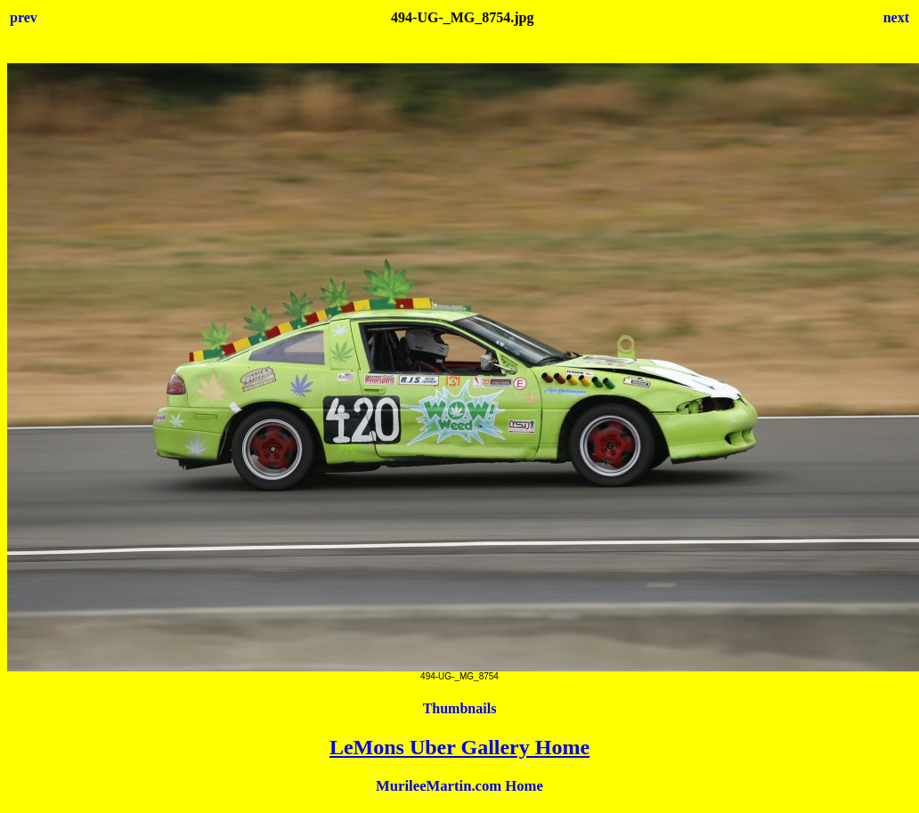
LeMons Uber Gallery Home (459, 747)
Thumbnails (460, 708)
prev (23, 17)
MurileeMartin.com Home (459, 785)
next (896, 17)
